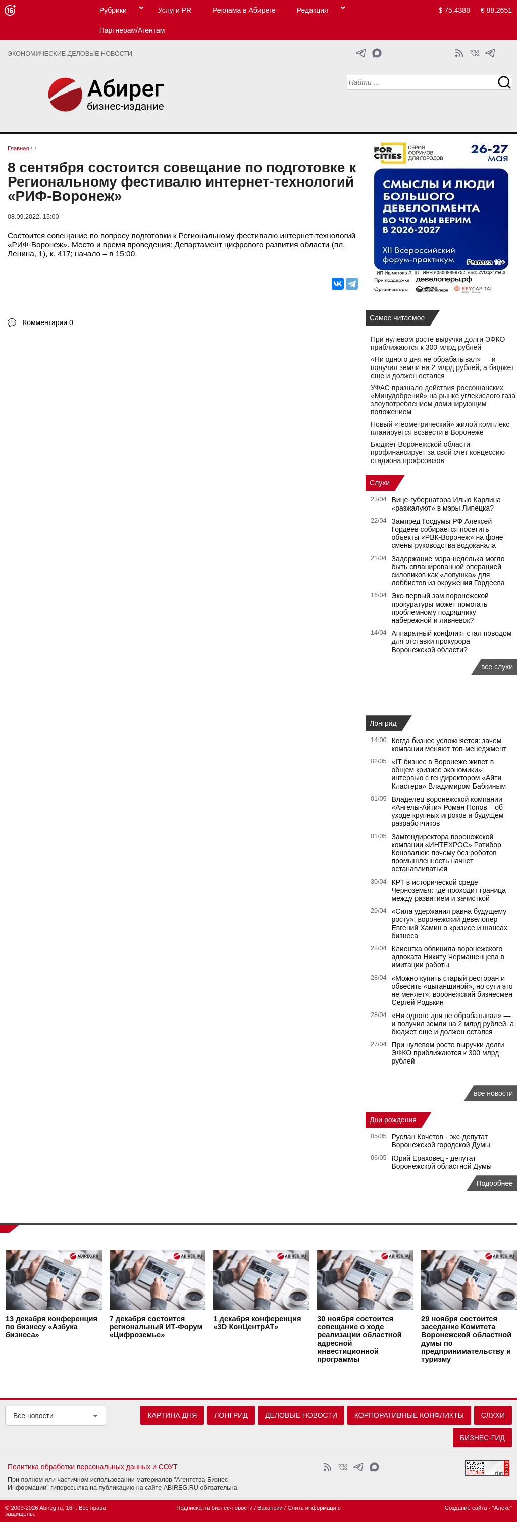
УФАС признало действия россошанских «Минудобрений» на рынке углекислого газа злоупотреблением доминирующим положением (443, 400)
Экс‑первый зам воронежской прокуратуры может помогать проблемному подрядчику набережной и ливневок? (440, 608)
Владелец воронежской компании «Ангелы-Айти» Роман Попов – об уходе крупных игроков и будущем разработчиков (448, 811)
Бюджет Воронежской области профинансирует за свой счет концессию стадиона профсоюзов (438, 452)
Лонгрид (383, 723)
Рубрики (113, 10)
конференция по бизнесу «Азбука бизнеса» (51, 1327)
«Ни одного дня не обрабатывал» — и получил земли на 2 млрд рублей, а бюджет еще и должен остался (442, 367)
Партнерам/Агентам (132, 30)
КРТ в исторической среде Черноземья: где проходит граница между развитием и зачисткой (449, 890)
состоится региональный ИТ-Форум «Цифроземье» (156, 1327)
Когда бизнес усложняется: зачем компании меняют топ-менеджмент (449, 744)
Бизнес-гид (482, 1438)
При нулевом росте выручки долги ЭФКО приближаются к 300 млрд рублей (438, 343)
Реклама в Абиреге (244, 10)
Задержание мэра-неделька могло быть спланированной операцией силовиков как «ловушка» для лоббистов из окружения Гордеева (448, 571)
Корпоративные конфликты (409, 1415)
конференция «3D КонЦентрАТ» (257, 1323)
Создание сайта (466, 1508)
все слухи (497, 667)
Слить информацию (313, 1508)
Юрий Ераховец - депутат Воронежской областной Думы (442, 1162)
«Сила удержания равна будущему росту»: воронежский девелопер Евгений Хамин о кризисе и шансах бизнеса (449, 923)
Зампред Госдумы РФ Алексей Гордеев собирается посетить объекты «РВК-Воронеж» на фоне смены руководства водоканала (447, 533)
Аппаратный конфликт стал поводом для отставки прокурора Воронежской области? (452, 641)
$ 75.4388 (454, 10)
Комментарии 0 (48, 322)
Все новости (33, 1416)
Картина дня (172, 1415)
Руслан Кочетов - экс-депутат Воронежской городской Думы (441, 1141)
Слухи (380, 483)
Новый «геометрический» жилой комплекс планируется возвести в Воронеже (440, 428)
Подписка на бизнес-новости (214, 1508)
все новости (493, 1093)
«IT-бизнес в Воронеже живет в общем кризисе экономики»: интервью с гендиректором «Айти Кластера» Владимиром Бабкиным (449, 774)
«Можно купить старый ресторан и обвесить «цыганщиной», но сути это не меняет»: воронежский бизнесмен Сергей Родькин (452, 990)
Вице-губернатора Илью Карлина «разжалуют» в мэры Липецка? (446, 504)
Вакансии (270, 1508)
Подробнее (494, 1183)
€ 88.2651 (496, 10)
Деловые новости (301, 1415)
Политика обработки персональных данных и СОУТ (93, 1467)
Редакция (312, 10)
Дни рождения (393, 1120)
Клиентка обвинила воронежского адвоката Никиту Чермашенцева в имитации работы (448, 957)
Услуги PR (174, 10)
